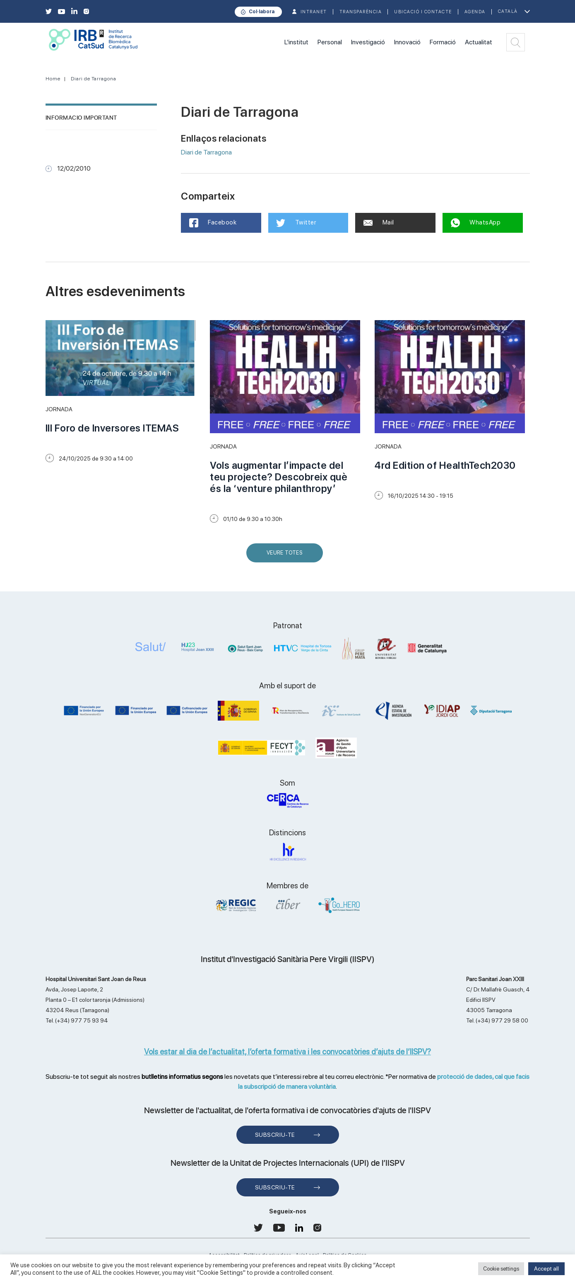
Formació (443, 42)
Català (508, 11)
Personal (330, 42)
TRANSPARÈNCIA (360, 11)
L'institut (296, 42)
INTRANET (314, 11)
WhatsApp (476, 222)
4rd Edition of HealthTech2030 (445, 465)
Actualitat (478, 42)
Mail (378, 222)
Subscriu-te (275, 1134)
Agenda (475, 11)
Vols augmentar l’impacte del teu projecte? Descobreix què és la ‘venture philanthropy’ (278, 476)
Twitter (297, 223)
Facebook (213, 222)
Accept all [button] (546, 1268)
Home (53, 79)
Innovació (407, 42)
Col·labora (261, 11)
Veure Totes (286, 556)
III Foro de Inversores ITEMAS (112, 428)
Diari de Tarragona (93, 79)
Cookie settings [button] (501, 1269)
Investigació (368, 42)
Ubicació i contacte (423, 11)
